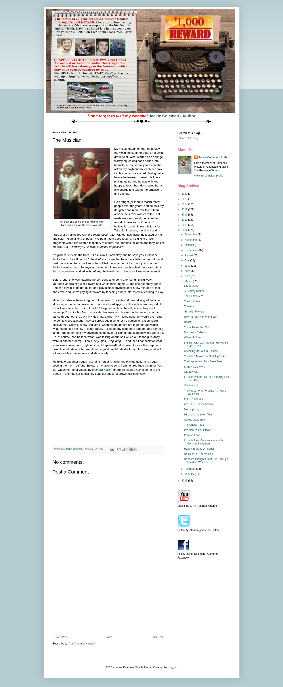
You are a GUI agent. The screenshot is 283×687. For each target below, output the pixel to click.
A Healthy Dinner (194, 291)
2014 (185, 230)
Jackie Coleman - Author (172, 116)
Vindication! (191, 385)
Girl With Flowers (194, 311)
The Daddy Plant (194, 424)
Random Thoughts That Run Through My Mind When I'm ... (206, 461)
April (188, 276)
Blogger (172, 667)
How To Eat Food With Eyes (200, 316)
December (191, 234)
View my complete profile (209, 175)
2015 (185, 225)
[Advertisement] (108, 602)
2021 (185, 199)
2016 (185, 219)
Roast (187, 322)
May (187, 270)
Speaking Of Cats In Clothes (200, 351)
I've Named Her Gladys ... (199, 430)
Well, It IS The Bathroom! (199, 404)
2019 (185, 204)
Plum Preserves (193, 398)
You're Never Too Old (196, 327)
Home (109, 637)
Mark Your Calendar (195, 332)
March (189, 281)
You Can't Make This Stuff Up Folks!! (205, 356)
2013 (185, 480)
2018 (185, 209)
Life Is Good (191, 285)
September (191, 250)
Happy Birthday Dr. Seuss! (199, 448)
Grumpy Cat (191, 371)
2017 (185, 214)
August (189, 255)
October (190, 244)
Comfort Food (192, 435)
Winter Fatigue (192, 337)
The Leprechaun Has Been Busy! (203, 361)
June (188, 265)
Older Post (157, 637)
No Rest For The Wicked (198, 454)
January (190, 473)
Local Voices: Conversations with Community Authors (203, 442)
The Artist (189, 306)
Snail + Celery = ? (194, 366)
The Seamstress (193, 296)
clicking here (101, 369)
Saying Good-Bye (194, 419)
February (190, 468)
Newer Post (60, 637)
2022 (185, 193)
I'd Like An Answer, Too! (198, 414)
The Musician (192, 301)
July (187, 260)
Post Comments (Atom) (82, 643)
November (191, 239)
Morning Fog (191, 409)
